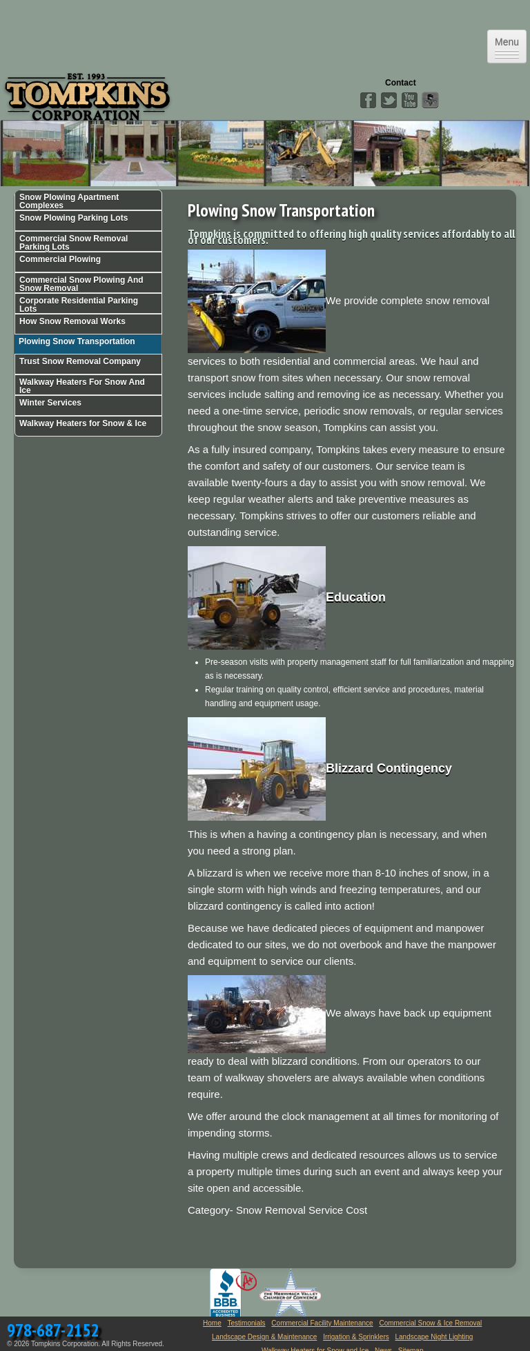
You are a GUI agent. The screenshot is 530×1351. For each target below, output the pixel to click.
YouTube (409, 100)
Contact (400, 83)
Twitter (388, 100)
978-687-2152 (53, 1330)
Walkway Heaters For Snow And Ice (82, 386)
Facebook (367, 100)
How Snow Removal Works (72, 321)
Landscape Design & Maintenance (264, 1337)
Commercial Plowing (60, 259)
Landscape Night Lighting (434, 1337)
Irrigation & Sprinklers (356, 1337)
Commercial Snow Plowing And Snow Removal (81, 284)
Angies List (430, 100)
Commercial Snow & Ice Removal (430, 1323)
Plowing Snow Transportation (77, 341)
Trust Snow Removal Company (80, 361)
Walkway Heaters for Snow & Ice (82, 423)
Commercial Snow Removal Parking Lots (73, 243)
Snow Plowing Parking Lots (73, 218)
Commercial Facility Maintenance (322, 1323)
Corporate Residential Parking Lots (78, 305)
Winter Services (50, 403)
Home (212, 1323)
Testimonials (247, 1323)
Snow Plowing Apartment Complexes (69, 201)
